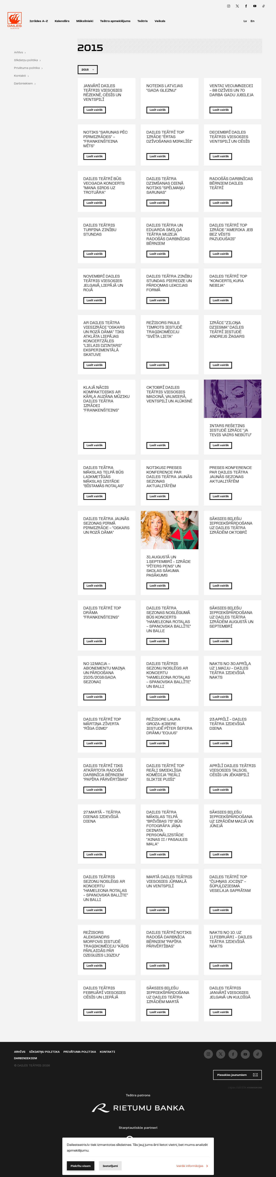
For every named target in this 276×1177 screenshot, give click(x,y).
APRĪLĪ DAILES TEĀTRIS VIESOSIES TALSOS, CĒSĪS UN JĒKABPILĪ (233, 770)
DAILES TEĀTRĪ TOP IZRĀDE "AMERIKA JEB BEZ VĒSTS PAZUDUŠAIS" (231, 232)
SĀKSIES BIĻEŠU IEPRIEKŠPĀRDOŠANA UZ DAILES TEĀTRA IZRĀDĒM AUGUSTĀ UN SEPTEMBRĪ (231, 617)
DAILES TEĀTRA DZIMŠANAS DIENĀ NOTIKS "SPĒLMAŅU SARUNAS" (165, 185)
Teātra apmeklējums (115, 21)
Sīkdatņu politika (26, 60)
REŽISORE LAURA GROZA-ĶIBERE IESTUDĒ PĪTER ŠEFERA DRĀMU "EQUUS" (169, 726)
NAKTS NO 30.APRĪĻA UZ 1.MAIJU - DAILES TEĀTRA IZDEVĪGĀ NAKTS (230, 670)
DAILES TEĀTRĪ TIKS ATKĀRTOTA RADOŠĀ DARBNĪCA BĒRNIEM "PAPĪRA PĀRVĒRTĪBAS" (105, 772)
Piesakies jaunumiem (237, 1074)
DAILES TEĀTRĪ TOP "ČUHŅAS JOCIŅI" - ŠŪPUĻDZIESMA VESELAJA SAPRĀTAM (230, 884)
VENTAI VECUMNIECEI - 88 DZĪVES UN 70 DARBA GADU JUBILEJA (232, 90)
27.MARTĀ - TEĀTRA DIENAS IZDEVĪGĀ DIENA (102, 816)
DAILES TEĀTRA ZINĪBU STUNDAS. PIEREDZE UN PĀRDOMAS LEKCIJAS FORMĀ (169, 283)
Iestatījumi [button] (110, 1166)
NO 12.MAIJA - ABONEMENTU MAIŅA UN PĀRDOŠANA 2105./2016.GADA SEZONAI (104, 673)
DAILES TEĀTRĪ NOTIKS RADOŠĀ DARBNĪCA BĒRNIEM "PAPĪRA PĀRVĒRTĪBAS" (169, 939)
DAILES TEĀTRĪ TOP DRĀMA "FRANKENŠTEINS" (102, 612)
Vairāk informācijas (192, 1166)
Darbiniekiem (23, 83)
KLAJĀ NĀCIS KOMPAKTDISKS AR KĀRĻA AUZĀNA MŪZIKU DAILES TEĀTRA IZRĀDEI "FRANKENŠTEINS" (106, 399)
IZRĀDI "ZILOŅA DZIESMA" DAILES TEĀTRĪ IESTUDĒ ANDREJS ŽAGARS (227, 329)
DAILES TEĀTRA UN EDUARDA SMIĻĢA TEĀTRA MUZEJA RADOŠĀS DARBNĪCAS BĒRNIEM (168, 234)
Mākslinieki (84, 21)
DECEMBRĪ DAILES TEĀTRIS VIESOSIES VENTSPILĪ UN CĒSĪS (230, 137)
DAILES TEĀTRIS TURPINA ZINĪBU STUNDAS (99, 229)
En (252, 21)
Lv (245, 21)
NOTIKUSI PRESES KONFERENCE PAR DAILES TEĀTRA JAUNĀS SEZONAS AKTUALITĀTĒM (169, 477)
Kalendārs (62, 21)
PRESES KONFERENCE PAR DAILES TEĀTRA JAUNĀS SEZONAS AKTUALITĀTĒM (231, 474)
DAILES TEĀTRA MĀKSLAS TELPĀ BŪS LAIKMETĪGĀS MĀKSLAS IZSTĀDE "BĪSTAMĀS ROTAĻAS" (103, 477)
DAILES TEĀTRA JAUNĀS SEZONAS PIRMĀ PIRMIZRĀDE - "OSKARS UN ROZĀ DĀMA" (106, 525)
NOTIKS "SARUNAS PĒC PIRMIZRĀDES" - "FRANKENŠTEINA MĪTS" (105, 139)
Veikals (160, 21)
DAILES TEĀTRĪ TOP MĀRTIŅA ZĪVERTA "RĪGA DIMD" (102, 724)
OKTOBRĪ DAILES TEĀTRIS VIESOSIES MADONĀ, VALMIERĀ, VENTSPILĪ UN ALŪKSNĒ (169, 394)
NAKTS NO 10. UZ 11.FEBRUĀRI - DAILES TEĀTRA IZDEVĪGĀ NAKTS (231, 939)
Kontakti (20, 75)
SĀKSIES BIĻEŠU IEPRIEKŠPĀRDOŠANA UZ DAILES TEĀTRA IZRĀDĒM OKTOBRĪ (231, 525)
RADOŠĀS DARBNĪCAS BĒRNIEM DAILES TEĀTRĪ (231, 183)
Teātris (142, 21)
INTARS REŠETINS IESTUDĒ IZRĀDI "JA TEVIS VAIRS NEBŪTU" (231, 430)
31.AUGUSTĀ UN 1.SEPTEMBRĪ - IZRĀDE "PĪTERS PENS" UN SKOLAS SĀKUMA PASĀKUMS (168, 566)
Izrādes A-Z (39, 21)
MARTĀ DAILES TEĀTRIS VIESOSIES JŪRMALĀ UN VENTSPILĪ (169, 881)
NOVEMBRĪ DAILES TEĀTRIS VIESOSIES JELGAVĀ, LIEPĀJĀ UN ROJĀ (103, 283)
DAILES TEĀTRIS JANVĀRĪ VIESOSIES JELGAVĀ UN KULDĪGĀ (230, 992)
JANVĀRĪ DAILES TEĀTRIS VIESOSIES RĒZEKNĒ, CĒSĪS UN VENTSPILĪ (102, 92)
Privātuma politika (27, 68)
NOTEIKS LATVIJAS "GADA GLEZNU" (164, 88)
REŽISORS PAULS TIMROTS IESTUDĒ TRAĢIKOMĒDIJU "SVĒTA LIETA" (164, 329)
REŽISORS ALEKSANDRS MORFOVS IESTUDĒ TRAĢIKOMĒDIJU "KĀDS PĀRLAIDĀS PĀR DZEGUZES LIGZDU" (106, 944)
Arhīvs (18, 52)
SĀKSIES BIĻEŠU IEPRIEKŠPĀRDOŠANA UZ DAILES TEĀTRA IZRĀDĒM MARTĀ (167, 995)
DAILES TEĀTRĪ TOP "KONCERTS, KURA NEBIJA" (228, 281)
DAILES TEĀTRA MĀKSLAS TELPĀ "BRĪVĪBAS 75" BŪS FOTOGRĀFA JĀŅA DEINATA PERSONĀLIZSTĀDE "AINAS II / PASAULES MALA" (167, 828)
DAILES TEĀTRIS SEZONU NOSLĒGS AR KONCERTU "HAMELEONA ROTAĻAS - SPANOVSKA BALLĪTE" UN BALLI (168, 675)
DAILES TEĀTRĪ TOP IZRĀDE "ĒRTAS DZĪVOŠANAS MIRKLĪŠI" (169, 137)
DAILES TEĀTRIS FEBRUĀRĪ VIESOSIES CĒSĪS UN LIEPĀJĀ (104, 992)
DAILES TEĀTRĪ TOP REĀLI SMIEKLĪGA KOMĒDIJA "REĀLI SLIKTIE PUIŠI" (165, 772)
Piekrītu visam (81, 1166)
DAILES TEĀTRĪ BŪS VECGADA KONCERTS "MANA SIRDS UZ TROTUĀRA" (104, 185)
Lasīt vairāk (95, 110)
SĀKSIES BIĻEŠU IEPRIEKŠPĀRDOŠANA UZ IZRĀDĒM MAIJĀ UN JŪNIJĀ (231, 819)
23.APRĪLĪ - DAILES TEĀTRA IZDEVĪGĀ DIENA (228, 724)
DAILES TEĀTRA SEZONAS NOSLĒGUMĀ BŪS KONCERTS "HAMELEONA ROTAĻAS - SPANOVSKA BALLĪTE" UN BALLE (168, 619)
